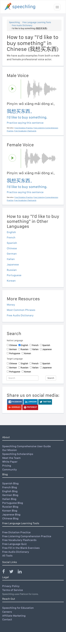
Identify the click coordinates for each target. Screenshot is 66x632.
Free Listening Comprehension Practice (26, 536)
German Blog (10, 495)
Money (11, 304)
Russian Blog (10, 506)
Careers (7, 611)
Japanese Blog (11, 514)
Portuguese (14, 275)
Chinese (12, 248)
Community (9, 469)
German (12, 253)
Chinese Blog (10, 518)
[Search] (22, 378)
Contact (7, 619)
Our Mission (9, 450)
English (11, 232)
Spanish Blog (10, 483)
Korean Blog (9, 510)
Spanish (12, 242)
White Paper (9, 461)
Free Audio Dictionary (22, 25)
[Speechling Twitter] (13, 572)
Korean (11, 280)
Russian (12, 269)
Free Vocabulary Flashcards (19, 540)
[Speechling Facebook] (5, 572)
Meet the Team (11, 457)
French (11, 237)
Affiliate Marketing (13, 615)
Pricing (6, 465)
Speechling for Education (18, 607)
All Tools (7, 555)
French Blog (9, 487)
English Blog (9, 491)
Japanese (13, 264)
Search (50, 378)
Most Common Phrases (21, 309)
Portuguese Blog (12, 502)
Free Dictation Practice (16, 532)
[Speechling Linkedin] (21, 572)
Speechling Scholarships (17, 454)
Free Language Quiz (14, 543)
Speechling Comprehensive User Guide (26, 446)
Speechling (14, 22)
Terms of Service (12, 590)
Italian (11, 259)
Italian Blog (9, 498)
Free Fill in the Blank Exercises (21, 547)
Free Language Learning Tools (36, 22)
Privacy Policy (11, 586)
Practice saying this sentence (25, 122)
